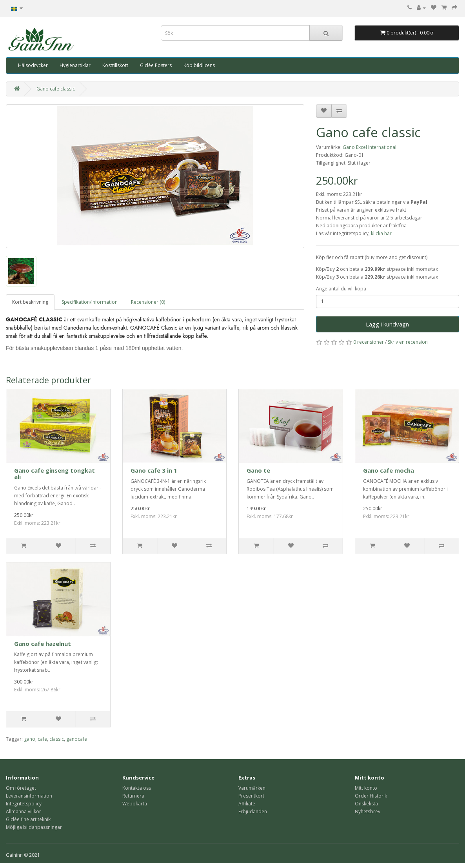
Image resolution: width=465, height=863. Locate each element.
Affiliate (246, 803)
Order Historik (371, 795)
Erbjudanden (252, 811)
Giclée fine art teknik (28, 819)
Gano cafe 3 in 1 (154, 470)
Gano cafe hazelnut (42, 643)
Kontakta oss (136, 788)
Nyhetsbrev (367, 811)
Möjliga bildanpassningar (34, 827)
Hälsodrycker (33, 65)
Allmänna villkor (23, 811)
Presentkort (251, 795)
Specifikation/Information (90, 302)
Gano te (258, 470)
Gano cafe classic (55, 88)
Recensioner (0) (148, 302)
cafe (42, 739)
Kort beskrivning (30, 302)
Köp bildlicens (199, 65)
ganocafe (76, 739)
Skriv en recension (408, 342)
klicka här (381, 233)
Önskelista (366, 803)
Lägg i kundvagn (387, 324)
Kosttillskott (115, 65)
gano (29, 739)
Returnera (133, 795)
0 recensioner (368, 342)
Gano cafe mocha (388, 470)
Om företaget (21, 788)
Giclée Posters (156, 65)
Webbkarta (134, 803)
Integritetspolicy (24, 803)
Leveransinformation (29, 795)
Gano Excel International (369, 147)
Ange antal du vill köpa (341, 288)
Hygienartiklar (75, 65)
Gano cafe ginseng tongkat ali (54, 473)
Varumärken (251, 788)
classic (56, 739)
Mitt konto (366, 788)
